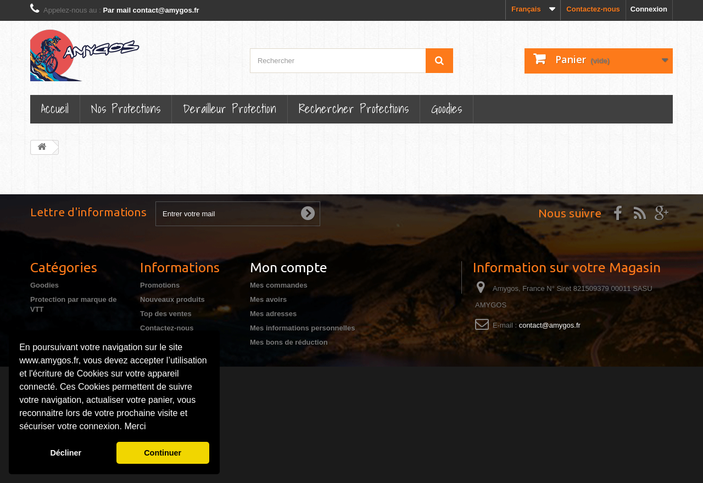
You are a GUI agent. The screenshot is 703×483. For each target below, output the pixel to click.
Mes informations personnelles (302, 328)
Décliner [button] (65, 452)
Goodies (446, 108)
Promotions (160, 285)
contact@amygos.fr (550, 325)
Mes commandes (279, 285)
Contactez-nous (593, 9)
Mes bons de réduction (289, 342)
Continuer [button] (162, 452)
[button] (150, 427)
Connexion (649, 9)
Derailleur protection (229, 108)
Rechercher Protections (354, 108)
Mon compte (288, 267)
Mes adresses (273, 314)
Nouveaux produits (172, 299)
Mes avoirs (268, 299)
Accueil (55, 108)
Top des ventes (166, 314)
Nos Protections (125, 108)
